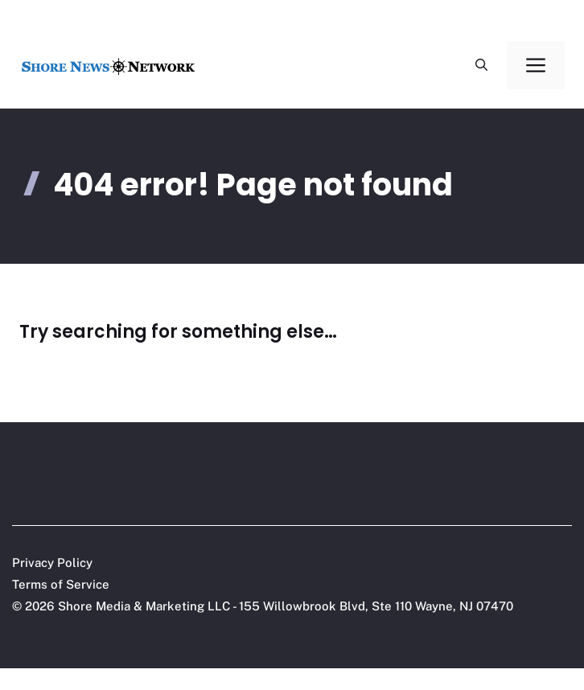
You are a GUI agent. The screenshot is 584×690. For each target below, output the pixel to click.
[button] (481, 65)
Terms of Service (60, 584)
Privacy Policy (52, 562)
